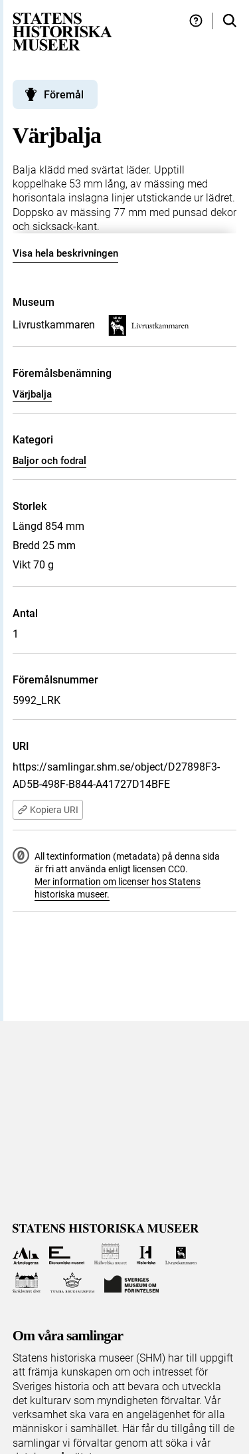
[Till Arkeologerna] (26, 1254)
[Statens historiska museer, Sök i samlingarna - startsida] (62, 31)
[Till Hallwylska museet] (110, 1254)
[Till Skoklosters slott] (27, 1283)
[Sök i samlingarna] (229, 21)
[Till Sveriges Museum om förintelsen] (131, 1283)
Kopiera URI (47, 809)
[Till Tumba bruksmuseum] (72, 1283)
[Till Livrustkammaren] (181, 1254)
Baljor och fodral (49, 461)
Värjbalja (32, 394)
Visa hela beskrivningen (65, 253)
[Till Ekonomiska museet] (66, 1254)
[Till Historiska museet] (146, 1254)
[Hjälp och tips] (196, 21)
